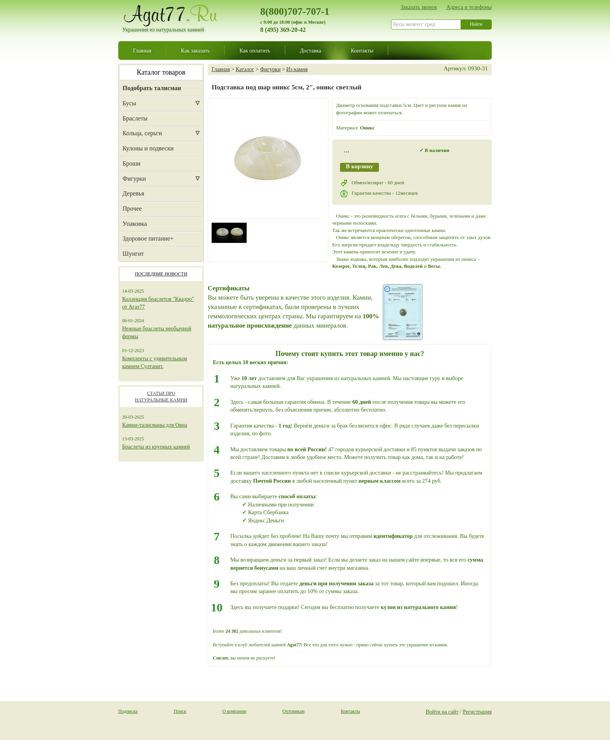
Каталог (245, 69)
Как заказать (195, 50)
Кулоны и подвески (148, 148)
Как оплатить (254, 50)
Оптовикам (293, 711)
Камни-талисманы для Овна (154, 425)
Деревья (133, 193)
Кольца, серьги (142, 133)
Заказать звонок (419, 7)
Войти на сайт (442, 712)
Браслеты (135, 118)
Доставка (310, 50)
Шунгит (133, 253)
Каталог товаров (161, 72)
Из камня (297, 69)
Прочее (132, 208)
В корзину (359, 166)
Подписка (128, 711)
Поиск (180, 711)
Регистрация (477, 712)
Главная (142, 50)
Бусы (129, 103)
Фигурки (134, 178)
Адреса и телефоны (469, 7)
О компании (234, 711)
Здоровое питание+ (148, 238)
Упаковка (135, 223)
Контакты (362, 50)
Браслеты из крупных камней (156, 447)
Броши (131, 163)
